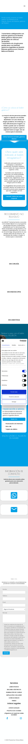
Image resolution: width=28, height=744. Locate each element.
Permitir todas (14, 392)
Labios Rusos (14, 687)
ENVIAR (6, 653)
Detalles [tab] (14, 345)
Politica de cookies (14, 711)
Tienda (14, 701)
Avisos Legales (14, 708)
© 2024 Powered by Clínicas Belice (14, 740)
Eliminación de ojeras (14, 692)
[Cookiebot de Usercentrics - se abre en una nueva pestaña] (20, 341)
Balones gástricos (14, 689)
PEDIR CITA (14, 419)
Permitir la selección (14, 396)
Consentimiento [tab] (6, 345)
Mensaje (5, 612)
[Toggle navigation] (24, 6)
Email (4, 602)
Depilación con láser (14, 695)
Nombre (5, 589)
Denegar (14, 401)
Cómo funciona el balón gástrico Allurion (14, 138)
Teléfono (5, 595)
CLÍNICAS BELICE (14, 698)
